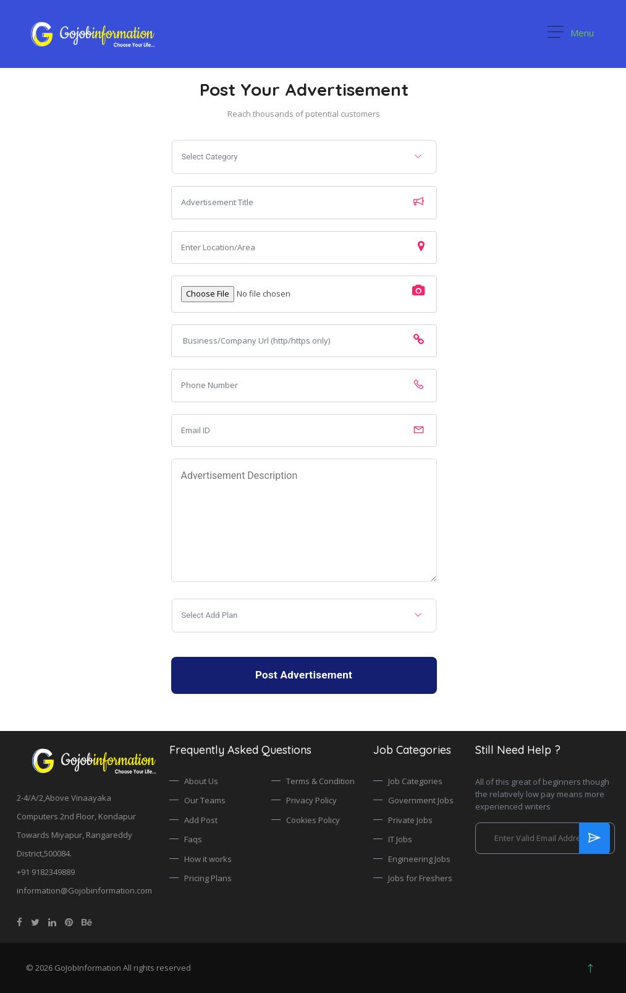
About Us (201, 781)
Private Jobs (410, 820)
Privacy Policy (311, 800)
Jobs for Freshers (420, 878)
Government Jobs (421, 800)
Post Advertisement (303, 675)
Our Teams (205, 800)
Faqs (193, 839)
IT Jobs (400, 839)
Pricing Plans (208, 878)
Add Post (201, 820)
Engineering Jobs (419, 858)
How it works (208, 858)
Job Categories (415, 781)
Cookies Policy (313, 820)
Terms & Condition (320, 781)
